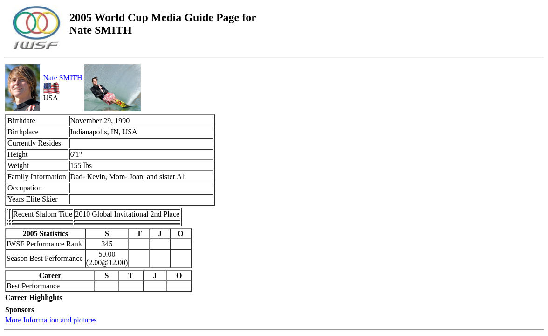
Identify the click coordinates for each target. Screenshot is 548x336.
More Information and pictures (51, 320)
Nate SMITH (62, 78)
